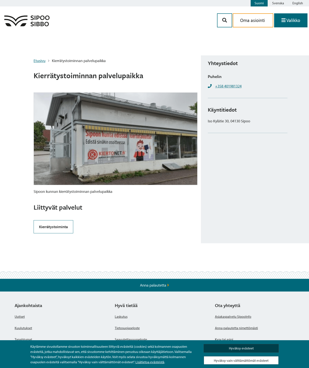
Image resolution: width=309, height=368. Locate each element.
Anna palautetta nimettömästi (236, 328)
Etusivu (39, 60)
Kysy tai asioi (224, 339)
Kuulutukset (23, 328)
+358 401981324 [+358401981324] (228, 86)
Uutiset (20, 316)
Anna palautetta (154, 285)
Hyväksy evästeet (241, 348)
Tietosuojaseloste (127, 328)
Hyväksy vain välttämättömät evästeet (241, 360)
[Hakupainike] (224, 20)
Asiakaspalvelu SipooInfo (233, 316)
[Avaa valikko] (290, 20)
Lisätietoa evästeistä (149, 362)
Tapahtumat (23, 339)
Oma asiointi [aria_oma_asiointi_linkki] (253, 20)
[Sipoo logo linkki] (27, 24)
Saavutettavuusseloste (131, 339)
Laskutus (121, 316)
